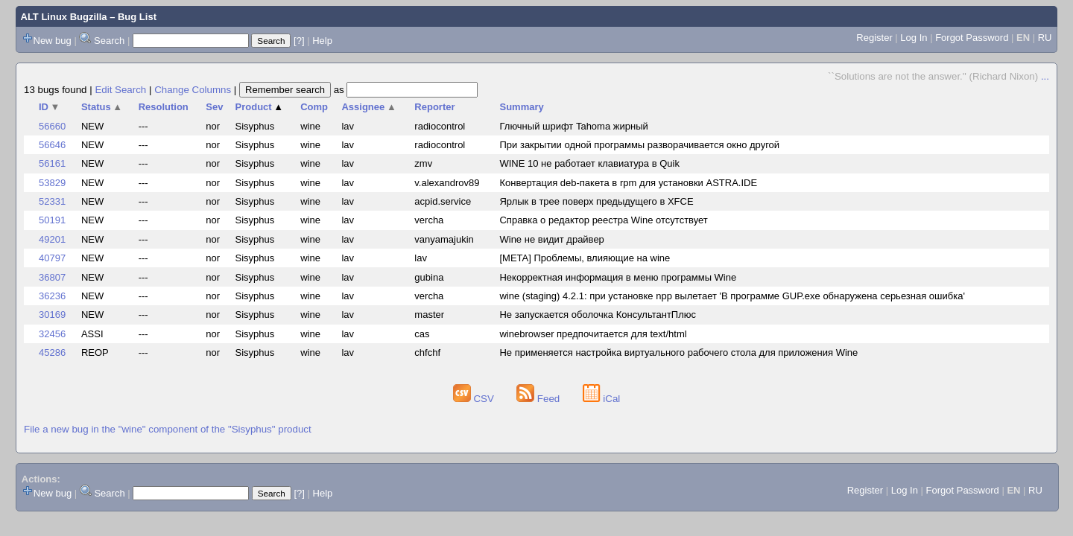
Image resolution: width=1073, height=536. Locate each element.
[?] (299, 40)
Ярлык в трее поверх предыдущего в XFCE (596, 201)
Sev (214, 106)
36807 (52, 277)
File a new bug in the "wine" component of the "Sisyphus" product (167, 429)
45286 (52, 352)
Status (101, 106)
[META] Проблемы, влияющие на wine (584, 258)
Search (109, 40)
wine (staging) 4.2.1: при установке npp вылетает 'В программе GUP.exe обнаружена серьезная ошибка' (731, 296)
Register (874, 37)
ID (49, 106)
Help (322, 40)
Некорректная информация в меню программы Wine (617, 277)
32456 (52, 333)
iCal (602, 398)
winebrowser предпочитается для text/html (592, 333)
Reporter (434, 106)
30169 (52, 314)
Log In (913, 37)
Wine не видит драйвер (551, 239)
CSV (475, 398)
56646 (52, 144)
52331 (52, 201)
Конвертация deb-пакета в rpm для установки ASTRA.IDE (628, 182)
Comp (314, 106)
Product (259, 106)
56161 (52, 163)
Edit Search (120, 89)
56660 (52, 126)
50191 (52, 220)
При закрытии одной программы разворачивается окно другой (639, 144)
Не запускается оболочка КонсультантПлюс (597, 314)
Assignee (368, 106)
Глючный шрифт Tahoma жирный (573, 126)
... (1045, 76)
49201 (52, 239)
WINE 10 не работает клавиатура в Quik (589, 163)
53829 (52, 182)
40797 (52, 258)
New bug (53, 40)
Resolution (164, 106)
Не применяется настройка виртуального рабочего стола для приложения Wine (678, 352)
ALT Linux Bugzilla (64, 16)
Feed (539, 398)
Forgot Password (971, 37)
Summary (521, 106)
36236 (52, 296)
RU (1045, 37)
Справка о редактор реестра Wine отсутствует (603, 220)
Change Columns (192, 89)
